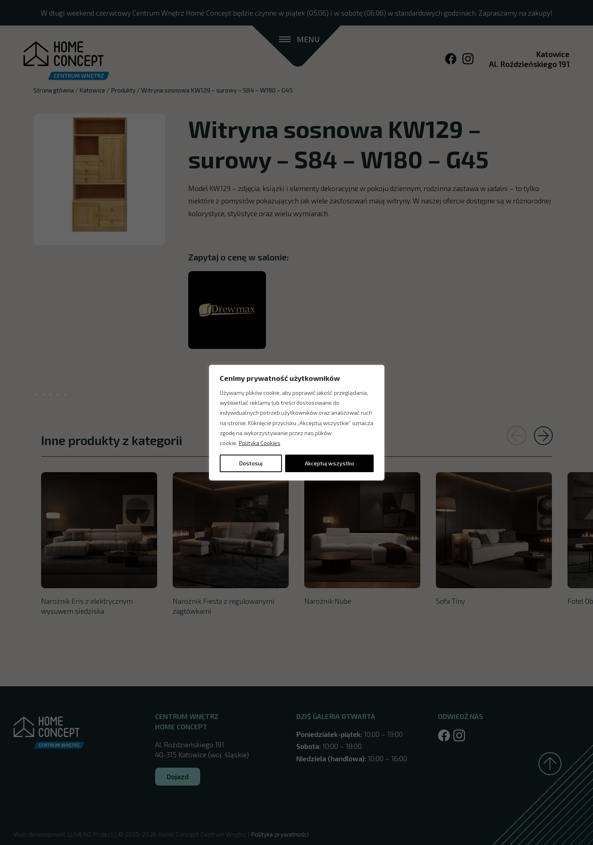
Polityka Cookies (259, 442)
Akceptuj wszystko (329, 463)
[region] (296, 422)
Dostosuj (250, 463)
